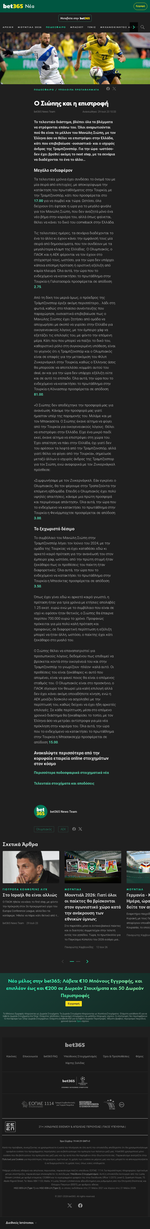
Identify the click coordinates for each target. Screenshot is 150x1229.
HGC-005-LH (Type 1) (24, 1188)
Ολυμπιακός (44, 829)
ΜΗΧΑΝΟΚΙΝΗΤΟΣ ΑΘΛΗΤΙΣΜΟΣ (124, 27)
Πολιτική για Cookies (12, 1159)
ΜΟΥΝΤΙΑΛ (73, 889)
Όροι (79, 1021)
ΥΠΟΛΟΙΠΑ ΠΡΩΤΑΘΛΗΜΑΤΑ (78, 89)
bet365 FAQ (51, 1056)
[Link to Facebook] (108, 91)
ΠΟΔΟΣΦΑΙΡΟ (56, 27)
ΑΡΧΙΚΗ (8, 27)
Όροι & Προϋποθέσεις (116, 1056)
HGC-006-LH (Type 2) (49, 1188)
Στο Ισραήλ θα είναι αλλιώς (30, 895)
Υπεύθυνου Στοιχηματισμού (84, 1174)
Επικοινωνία (30, 1056)
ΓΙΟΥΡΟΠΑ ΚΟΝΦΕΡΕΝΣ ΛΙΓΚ (25, 889)
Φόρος (140, 1056)
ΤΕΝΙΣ (92, 27)
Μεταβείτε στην (75, 18)
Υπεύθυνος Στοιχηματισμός (80, 1056)
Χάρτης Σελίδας (75, 1063)
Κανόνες (11, 1056)
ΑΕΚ (63, 829)
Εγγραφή (140, 6)
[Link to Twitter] (114, 91)
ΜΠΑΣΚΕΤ (77, 27)
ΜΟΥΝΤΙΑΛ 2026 (30, 27)
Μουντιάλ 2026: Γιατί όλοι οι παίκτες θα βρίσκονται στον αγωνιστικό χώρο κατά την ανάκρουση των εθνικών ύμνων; (93, 907)
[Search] (142, 27)
